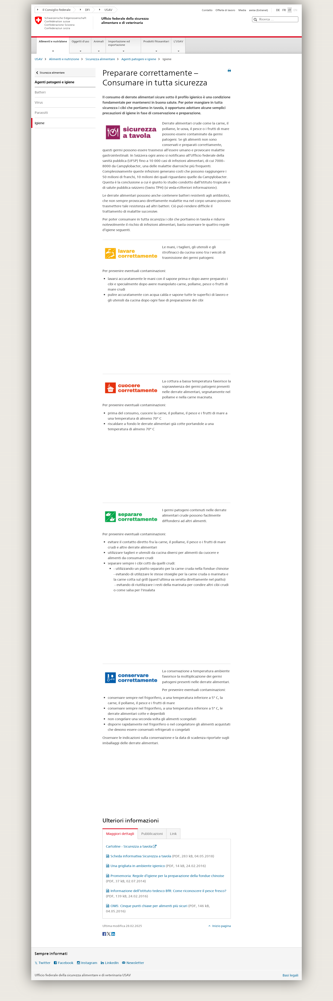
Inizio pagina (221, 926)
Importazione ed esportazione (119, 43)
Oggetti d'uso (80, 41)
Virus (39, 102)
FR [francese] (284, 10)
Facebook (65, 963)
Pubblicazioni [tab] (152, 833)
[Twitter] (109, 933)
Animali (99, 41)
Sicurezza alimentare (100, 59)
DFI (85, 9)
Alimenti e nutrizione (54, 42)
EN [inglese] (295, 10)
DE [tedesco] (278, 10)
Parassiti (41, 112)
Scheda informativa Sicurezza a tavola (162, 856)
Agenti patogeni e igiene (138, 59)
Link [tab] (173, 833)
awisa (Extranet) (258, 10)
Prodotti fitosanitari (156, 41)
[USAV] (100, 22)
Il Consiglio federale (54, 9)
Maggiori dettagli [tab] (120, 833)
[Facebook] (104, 933)
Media (242, 10)
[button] (256, 19)
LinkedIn (112, 963)
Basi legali (290, 975)
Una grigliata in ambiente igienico (158, 866)
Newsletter (135, 963)
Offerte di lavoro (225, 10)
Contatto (207, 10)
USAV (105, 9)
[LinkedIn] (113, 933)
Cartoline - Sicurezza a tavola (129, 846)
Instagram (89, 963)
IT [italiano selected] (289, 10)
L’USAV (178, 41)
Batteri (40, 92)
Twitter (44, 963)
